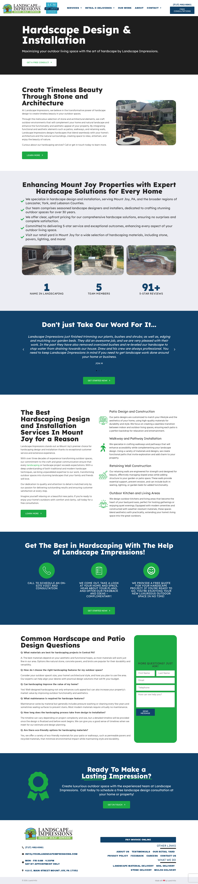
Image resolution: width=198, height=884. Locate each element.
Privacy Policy (118, 856)
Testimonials (141, 851)
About (139, 8)
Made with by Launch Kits (165, 881)
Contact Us (168, 856)
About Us (122, 851)
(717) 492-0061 (182, 4)
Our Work (125, 8)
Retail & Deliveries (100, 8)
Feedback (137, 856)
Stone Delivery (141, 870)
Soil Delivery (165, 866)
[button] (23, 349)
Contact (154, 8)
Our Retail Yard (164, 851)
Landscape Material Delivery (133, 866)
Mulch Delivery (165, 870)
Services (74, 8)
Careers (152, 856)
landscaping (33, 465)
